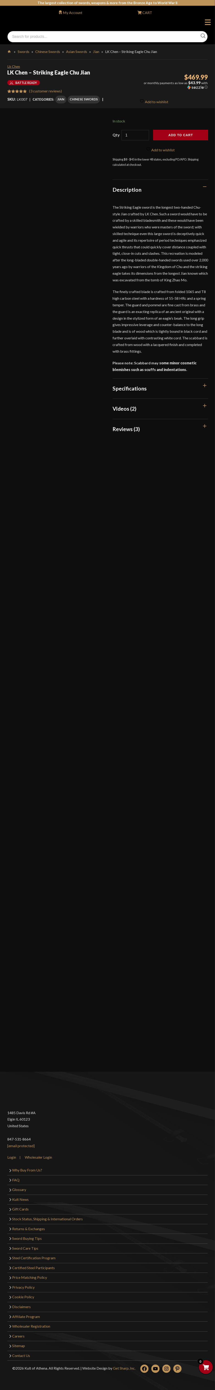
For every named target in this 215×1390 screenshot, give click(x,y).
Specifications (130, 388)
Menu (208, 22)
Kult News (20, 1198)
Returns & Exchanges (28, 1228)
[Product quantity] (135, 134)
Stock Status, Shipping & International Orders (47, 1218)
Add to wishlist (154, 100)
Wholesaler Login (38, 1157)
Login (11, 1157)
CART (147, 12)
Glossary (19, 1189)
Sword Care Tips (25, 1247)
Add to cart (180, 134)
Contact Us (21, 1355)
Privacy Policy (23, 1286)
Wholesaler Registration (31, 1325)
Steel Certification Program (33, 1257)
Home (9, 50)
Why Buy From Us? (27, 1169)
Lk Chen (13, 66)
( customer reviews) (45, 91)
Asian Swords (76, 51)
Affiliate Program (26, 1316)
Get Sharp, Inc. (124, 1367)
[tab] (160, 189)
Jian (96, 51)
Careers (18, 1335)
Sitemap (18, 1345)
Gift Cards (20, 1208)
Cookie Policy (23, 1296)
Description (127, 189)
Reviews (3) (126, 428)
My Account (72, 12)
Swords (23, 51)
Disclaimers (21, 1306)
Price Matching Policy (29, 1277)
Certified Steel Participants (33, 1267)
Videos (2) (124, 408)
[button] (175, 85)
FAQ (15, 1179)
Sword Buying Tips (27, 1237)
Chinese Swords (47, 51)
